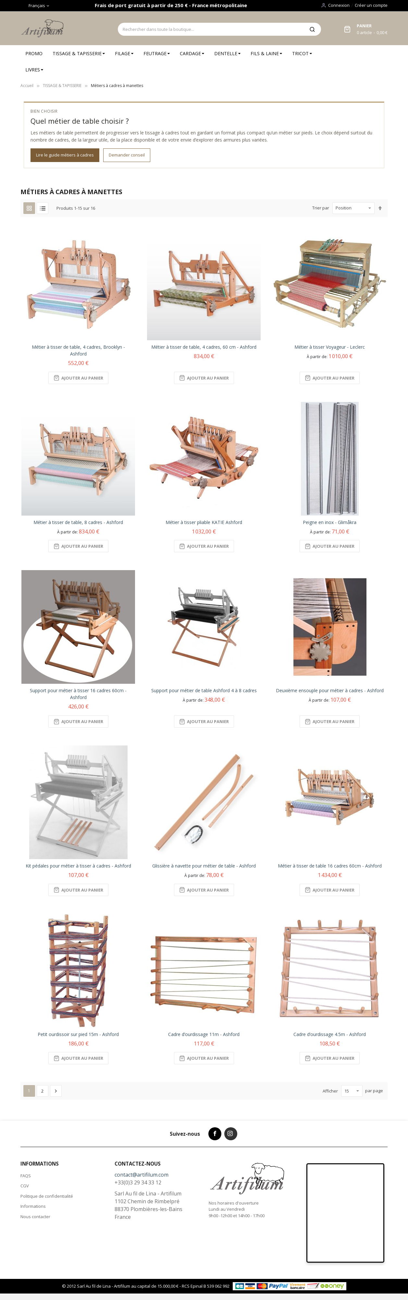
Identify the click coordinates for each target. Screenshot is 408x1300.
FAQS (25, 1176)
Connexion (339, 5)
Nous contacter (35, 1216)
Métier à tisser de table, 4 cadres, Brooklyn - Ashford (78, 350)
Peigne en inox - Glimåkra (329, 522)
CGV (24, 1186)
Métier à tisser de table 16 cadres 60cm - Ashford (330, 866)
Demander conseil (127, 155)
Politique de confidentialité (46, 1196)
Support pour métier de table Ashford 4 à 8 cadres (204, 690)
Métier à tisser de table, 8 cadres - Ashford (78, 522)
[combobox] (210, 29)
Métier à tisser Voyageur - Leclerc (329, 347)
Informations (33, 1206)
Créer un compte (371, 5)
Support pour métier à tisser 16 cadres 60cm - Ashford (78, 693)
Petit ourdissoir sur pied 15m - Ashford (78, 1034)
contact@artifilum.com (141, 1174)
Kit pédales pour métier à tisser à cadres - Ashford (78, 866)
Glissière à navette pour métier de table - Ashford (204, 866)
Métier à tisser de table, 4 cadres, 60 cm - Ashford (203, 347)
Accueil (26, 85)
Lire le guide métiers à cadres (65, 155)
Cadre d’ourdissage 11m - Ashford (204, 1034)
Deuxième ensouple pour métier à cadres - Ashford (330, 690)
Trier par (320, 208)
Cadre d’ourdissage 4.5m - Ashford (329, 1034)
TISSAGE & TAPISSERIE (62, 85)
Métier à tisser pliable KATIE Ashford (204, 522)
